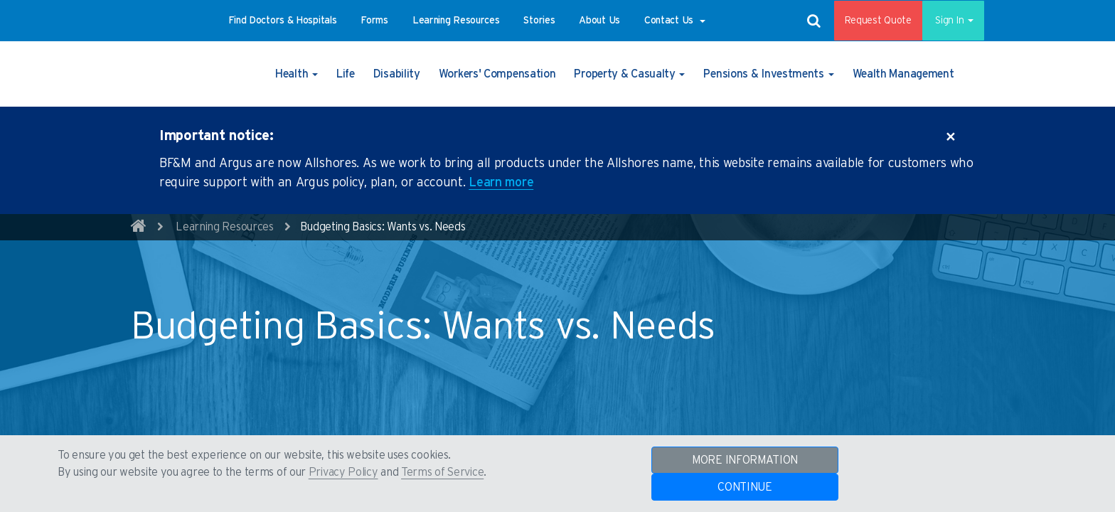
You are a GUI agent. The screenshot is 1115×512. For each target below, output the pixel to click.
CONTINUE (744, 487)
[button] (282, 20)
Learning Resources (225, 227)
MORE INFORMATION (745, 460)
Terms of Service (442, 472)
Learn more (501, 182)
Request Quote (868, 21)
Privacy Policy (343, 472)
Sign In (948, 21)
